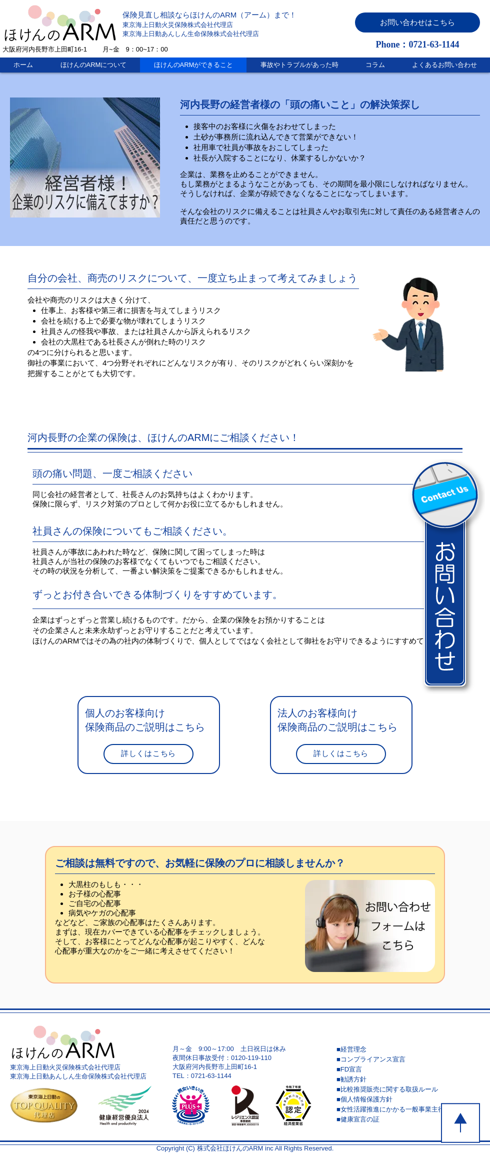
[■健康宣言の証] (407, 1119)
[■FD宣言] (407, 1069)
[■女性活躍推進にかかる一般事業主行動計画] (407, 1109)
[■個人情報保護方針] (407, 1099)
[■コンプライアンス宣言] (407, 1059)
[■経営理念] (407, 1049)
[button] (417, 22)
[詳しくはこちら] (149, 754)
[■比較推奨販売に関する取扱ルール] (407, 1089)
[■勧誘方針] (407, 1079)
